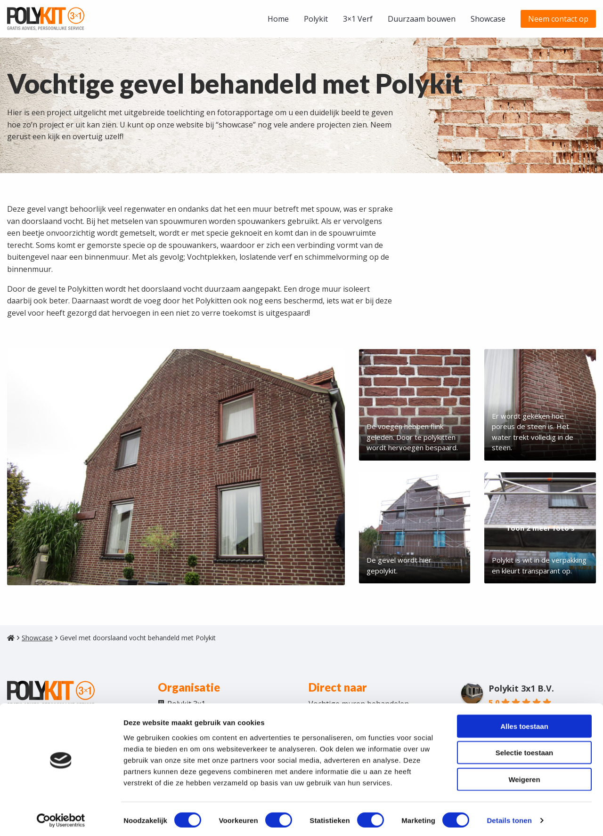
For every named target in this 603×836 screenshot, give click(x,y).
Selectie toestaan (525, 750)
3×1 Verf (358, 19)
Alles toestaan (524, 723)
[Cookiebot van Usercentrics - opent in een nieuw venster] (61, 818)
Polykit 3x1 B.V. (521, 693)
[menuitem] (278, 19)
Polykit (316, 19)
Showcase (488, 19)
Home (278, 19)
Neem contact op (558, 19)
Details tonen (509, 817)
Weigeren (524, 776)
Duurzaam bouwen (422, 19)
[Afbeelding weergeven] (176, 467)
